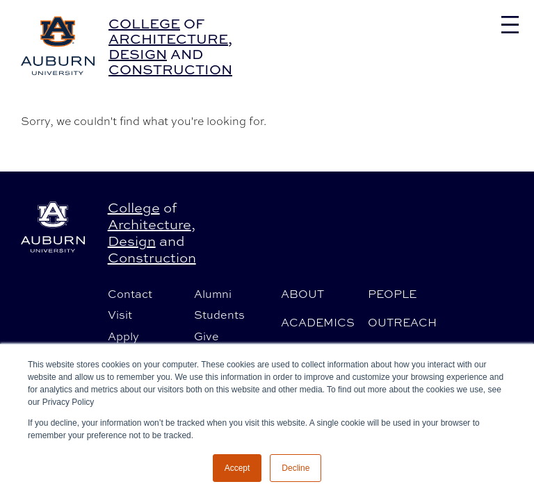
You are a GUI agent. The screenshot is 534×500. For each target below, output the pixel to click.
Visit (120, 314)
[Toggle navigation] (510, 24)
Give (206, 336)
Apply (123, 336)
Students (219, 314)
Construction (170, 69)
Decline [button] (295, 468)
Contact (130, 294)
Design (137, 53)
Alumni (213, 294)
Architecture (168, 38)
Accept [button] (237, 468)
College (144, 23)
